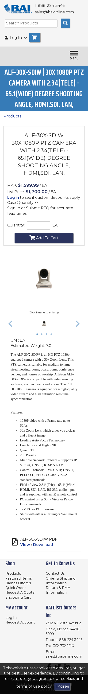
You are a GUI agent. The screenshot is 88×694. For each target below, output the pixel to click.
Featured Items (18, 578)
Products (12, 116)
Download (43, 544)
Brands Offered (18, 583)
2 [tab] (43, 334)
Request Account (20, 622)
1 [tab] (38, 334)
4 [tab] (52, 334)
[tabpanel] (44, 324)
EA (54, 225)
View (25, 544)
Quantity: (16, 225)
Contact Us (55, 573)
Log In (11, 618)
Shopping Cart (18, 597)
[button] (10, 324)
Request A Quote (19, 592)
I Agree (62, 686)
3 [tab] (47, 334)
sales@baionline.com (64, 656)
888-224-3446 (70, 640)
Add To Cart (43, 237)
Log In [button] (16, 37)
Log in (13, 197)
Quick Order (15, 588)
